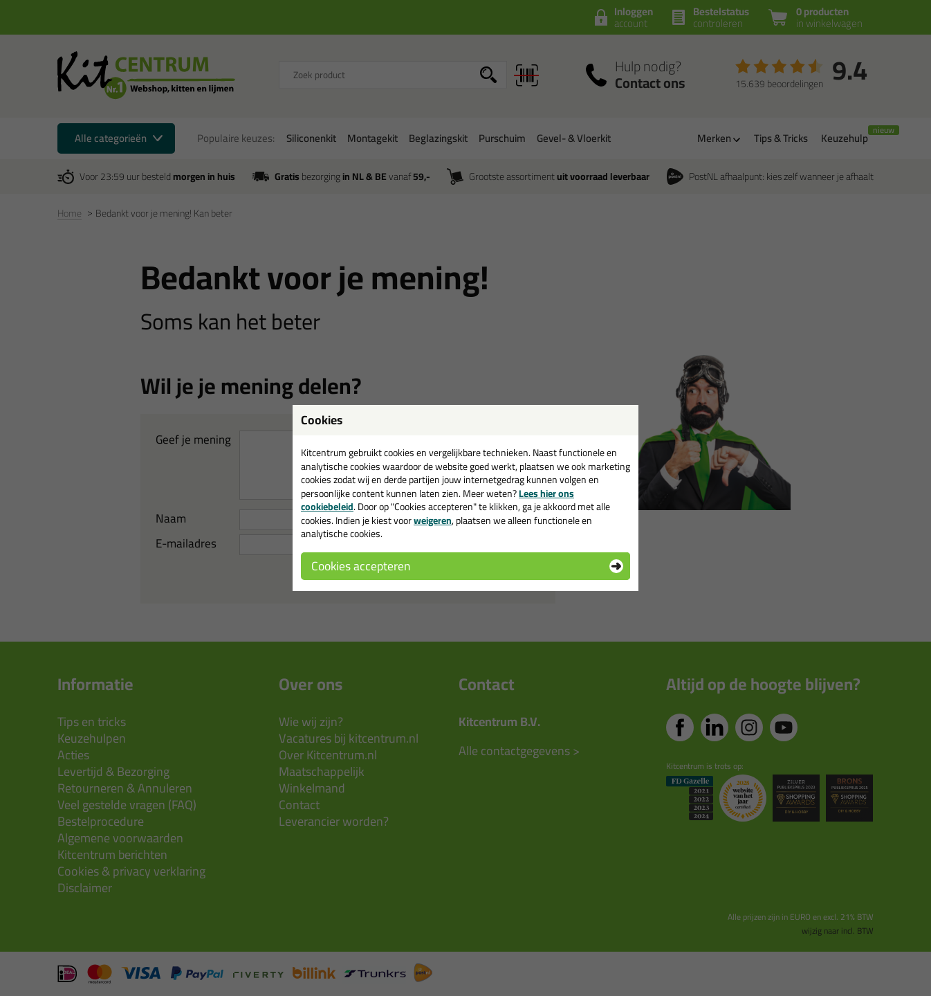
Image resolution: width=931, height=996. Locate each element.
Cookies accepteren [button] (360, 565)
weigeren (433, 520)
